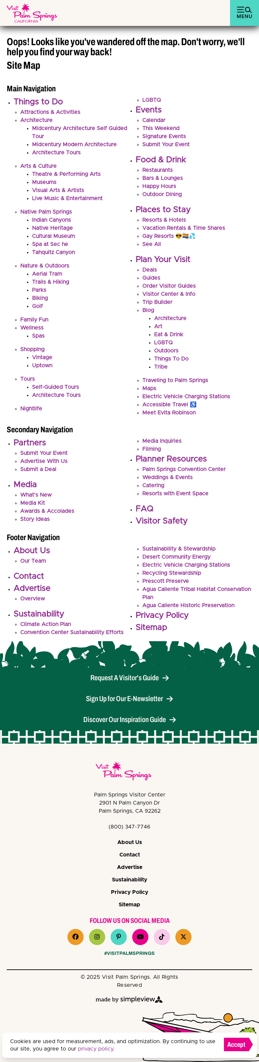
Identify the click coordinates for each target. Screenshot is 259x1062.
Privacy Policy (162, 616)
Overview (32, 598)
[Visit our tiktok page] (162, 937)
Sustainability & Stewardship (178, 549)
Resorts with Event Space (175, 493)
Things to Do (38, 102)
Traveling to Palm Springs (175, 380)
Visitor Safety (162, 521)
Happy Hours (159, 186)
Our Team (33, 561)
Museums (44, 182)
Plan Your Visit (163, 260)
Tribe (161, 367)
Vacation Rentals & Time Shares (183, 228)
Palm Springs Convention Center (184, 469)
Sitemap (151, 628)
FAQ (144, 509)
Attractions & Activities (50, 112)
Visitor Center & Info (168, 294)
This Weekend (160, 128)
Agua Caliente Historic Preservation (188, 605)
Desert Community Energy (176, 557)
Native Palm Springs (46, 212)
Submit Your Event (166, 144)
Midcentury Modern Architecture (74, 144)
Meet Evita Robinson (169, 412)
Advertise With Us (43, 461)
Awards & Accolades (47, 511)
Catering (153, 485)
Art (158, 326)
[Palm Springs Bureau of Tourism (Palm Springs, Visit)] (32, 13)
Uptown (42, 365)
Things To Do (171, 359)
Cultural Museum (53, 236)
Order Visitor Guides (169, 286)
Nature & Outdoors (44, 266)
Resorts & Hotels (164, 220)
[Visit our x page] (183, 937)
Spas (38, 336)
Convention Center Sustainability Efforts (71, 632)
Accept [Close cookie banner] (236, 1044)
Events (149, 110)
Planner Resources (171, 459)
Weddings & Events (167, 477)
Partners (29, 443)
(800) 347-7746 (129, 827)
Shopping (32, 349)
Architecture (36, 120)
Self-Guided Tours (55, 387)
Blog (148, 310)
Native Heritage (52, 228)
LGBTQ (151, 100)
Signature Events (164, 136)
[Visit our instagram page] (97, 937)
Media (25, 485)
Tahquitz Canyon (53, 252)
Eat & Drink (168, 334)
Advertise (31, 589)
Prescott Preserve (165, 581)
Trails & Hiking (50, 282)
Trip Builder (157, 302)
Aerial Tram (47, 274)
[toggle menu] (244, 13)
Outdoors (166, 350)
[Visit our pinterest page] (119, 937)
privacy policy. (96, 1049)
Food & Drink (161, 160)
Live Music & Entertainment (67, 198)
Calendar (153, 120)
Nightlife (31, 408)
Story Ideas (35, 519)
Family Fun (34, 319)
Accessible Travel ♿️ (169, 404)
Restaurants (157, 170)
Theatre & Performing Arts (66, 174)
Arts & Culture (38, 166)
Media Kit (32, 503)
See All (151, 244)
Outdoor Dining (162, 194)
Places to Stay (163, 210)
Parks (39, 290)
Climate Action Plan (45, 624)
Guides (151, 278)
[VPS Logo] (129, 772)
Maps (149, 388)
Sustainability (38, 614)
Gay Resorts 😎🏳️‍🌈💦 (169, 236)
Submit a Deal (38, 469)
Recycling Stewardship (171, 573)
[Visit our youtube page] (140, 937)
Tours (27, 379)
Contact (28, 576)
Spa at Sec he (50, 244)
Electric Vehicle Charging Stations (186, 396)
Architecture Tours (56, 152)
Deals (149, 270)
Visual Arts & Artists (58, 190)
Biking (40, 298)
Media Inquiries (161, 441)
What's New (36, 495)
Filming (151, 449)
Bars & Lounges (162, 178)
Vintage (42, 357)
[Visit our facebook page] (75, 937)
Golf (37, 306)
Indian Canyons (51, 220)
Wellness (32, 328)
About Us (31, 551)
